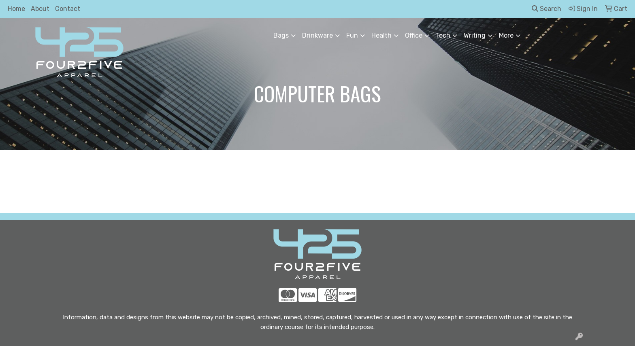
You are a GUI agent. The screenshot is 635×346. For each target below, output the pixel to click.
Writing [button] (475, 35)
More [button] (506, 35)
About (40, 9)
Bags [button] (281, 35)
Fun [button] (352, 35)
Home (16, 9)
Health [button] (381, 35)
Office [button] (413, 35)
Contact (67, 9)
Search (546, 9)
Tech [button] (443, 35)
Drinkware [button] (317, 35)
